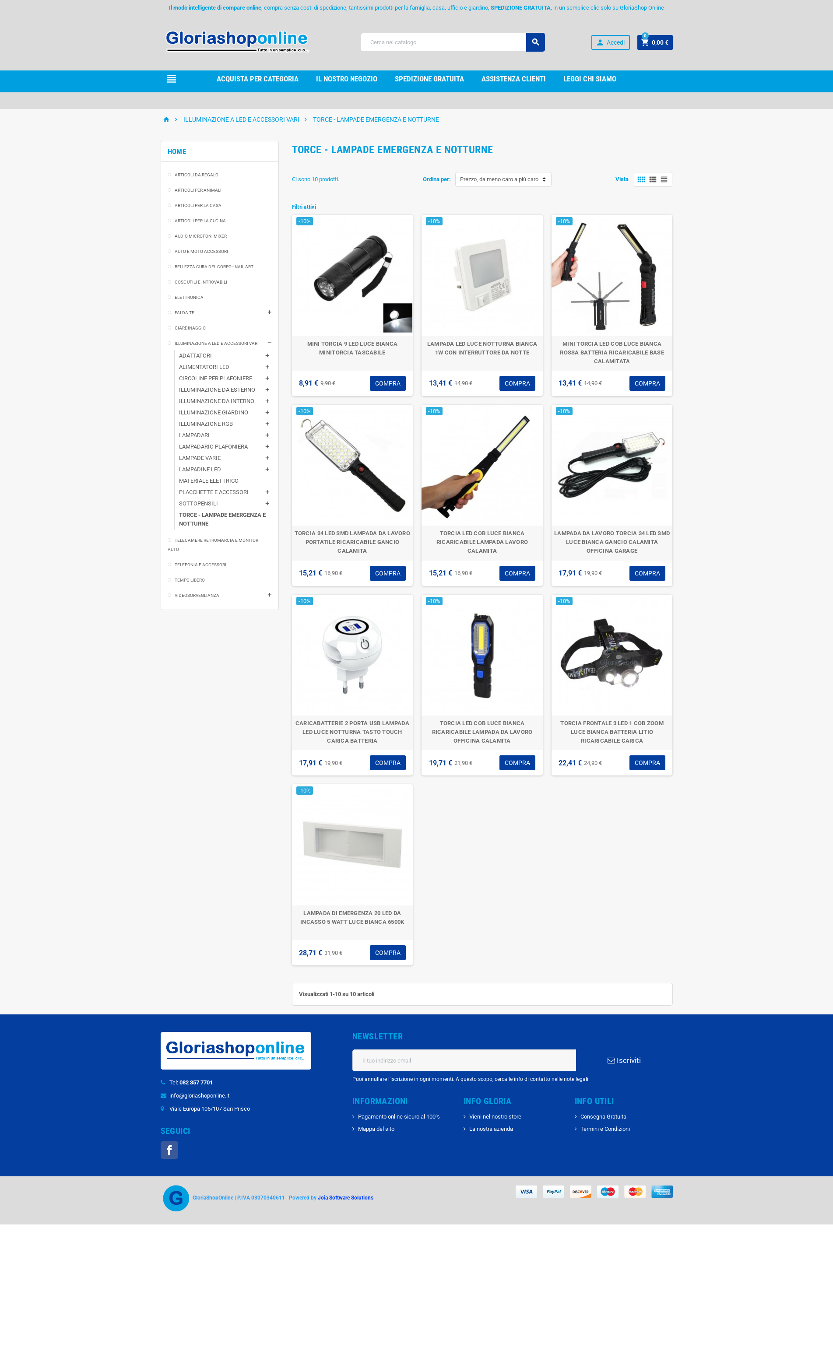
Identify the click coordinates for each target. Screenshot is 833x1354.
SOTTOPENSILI (198, 503)
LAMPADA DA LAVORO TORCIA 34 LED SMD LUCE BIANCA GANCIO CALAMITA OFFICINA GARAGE (612, 542)
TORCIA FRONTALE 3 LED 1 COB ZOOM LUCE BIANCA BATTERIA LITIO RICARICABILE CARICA (611, 732)
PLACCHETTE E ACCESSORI (214, 492)
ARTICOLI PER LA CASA (198, 205)
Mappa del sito (376, 1129)
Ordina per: (437, 179)
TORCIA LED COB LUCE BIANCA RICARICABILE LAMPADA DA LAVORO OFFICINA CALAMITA (482, 732)
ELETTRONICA (189, 297)
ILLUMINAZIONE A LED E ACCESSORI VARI (217, 343)
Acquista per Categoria (258, 78)
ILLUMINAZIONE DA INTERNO (216, 401)
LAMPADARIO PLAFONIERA (213, 446)
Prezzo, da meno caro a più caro (499, 179)
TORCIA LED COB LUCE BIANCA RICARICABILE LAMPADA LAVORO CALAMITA (482, 542)
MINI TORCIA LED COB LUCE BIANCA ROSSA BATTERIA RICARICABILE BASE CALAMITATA (612, 352)
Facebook (169, 1150)
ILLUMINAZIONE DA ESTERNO (217, 389)
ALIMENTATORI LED (204, 367)
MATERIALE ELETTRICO (209, 480)
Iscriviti (624, 1060)
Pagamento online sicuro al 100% (399, 1116)
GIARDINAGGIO (190, 328)
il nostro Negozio (346, 78)
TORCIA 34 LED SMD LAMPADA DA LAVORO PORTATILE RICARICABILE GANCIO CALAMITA (352, 542)
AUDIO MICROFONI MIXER (201, 236)
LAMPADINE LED (200, 469)
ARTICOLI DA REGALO (196, 175)
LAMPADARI (194, 435)
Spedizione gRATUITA (429, 78)
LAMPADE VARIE (200, 458)
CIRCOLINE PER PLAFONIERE (215, 378)
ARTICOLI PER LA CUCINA (200, 221)
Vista (622, 179)
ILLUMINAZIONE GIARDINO (213, 412)
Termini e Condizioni (605, 1129)
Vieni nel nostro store (495, 1116)
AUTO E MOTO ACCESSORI (201, 251)
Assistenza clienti (514, 78)
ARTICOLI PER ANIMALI (198, 190)
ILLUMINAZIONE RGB (206, 424)
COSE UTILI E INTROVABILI (201, 282)
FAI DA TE (184, 313)
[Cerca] (453, 42)
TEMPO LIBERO (190, 580)
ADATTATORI (195, 355)
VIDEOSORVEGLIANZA (197, 595)
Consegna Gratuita (603, 1116)
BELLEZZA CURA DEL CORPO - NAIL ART (214, 267)
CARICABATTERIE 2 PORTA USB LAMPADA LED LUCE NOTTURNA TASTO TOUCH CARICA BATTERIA (352, 732)
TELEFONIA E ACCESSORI (200, 565)
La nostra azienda (491, 1129)
